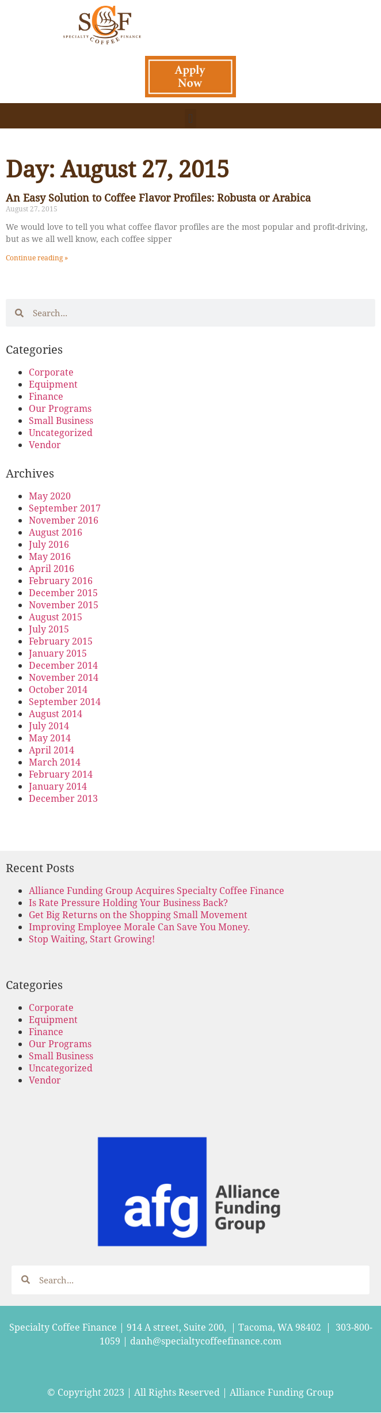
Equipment (53, 384)
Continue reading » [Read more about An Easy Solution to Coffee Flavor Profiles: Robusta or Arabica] (37, 257)
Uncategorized (61, 432)
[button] (190, 118)
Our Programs (60, 408)
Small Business (61, 420)
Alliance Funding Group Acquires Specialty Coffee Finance (156, 890)
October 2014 (58, 689)
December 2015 (63, 592)
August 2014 (55, 713)
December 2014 (63, 665)
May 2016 (50, 556)
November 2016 (63, 520)
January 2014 (58, 786)
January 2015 (58, 653)
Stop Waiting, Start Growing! (92, 939)
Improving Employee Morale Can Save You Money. (139, 926)
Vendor (45, 444)
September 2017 (65, 508)
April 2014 (51, 750)
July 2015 (49, 629)
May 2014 (50, 738)
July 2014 (49, 725)
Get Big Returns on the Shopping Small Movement (138, 914)
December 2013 (63, 798)
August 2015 (55, 617)
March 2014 (55, 762)
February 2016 (61, 580)
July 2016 (49, 544)
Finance (46, 396)
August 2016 (55, 532)
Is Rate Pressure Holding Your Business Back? (128, 902)
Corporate (51, 372)
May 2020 (50, 496)
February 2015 (61, 641)
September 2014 (65, 701)
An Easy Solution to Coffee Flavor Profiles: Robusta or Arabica (158, 197)
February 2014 (61, 774)
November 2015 (63, 604)
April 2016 (51, 568)
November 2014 (63, 677)
